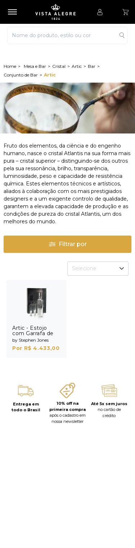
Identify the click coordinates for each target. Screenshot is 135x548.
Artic (77, 66)
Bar (91, 66)
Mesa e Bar (35, 66)
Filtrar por (68, 244)
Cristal (59, 66)
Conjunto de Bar (21, 75)
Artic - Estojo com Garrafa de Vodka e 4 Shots (34, 333)
